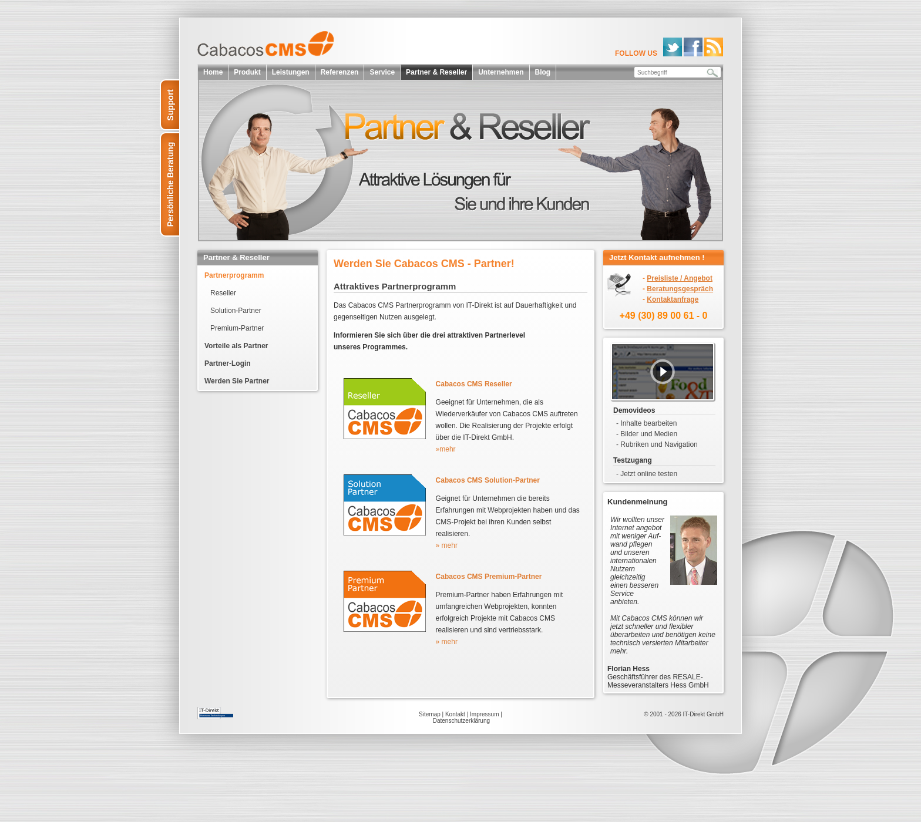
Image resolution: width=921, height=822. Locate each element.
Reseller (223, 293)
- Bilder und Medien (646, 434)
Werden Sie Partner (236, 381)
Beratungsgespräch (680, 289)
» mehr (447, 545)
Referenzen (340, 72)
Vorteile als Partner (236, 346)
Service (382, 72)
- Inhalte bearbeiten (646, 423)
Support (170, 105)
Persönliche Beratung (170, 184)
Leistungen (291, 72)
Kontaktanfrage (672, 299)
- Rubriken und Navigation (657, 444)
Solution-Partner (235, 310)
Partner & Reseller (436, 72)
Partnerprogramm (234, 275)
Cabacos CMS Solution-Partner (488, 480)
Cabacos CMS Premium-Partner (489, 576)
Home (213, 72)
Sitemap (430, 714)
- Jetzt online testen (646, 474)
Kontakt (455, 714)
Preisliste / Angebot (679, 278)
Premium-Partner (237, 328)
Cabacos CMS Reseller (474, 384)
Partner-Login (227, 363)
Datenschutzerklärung (461, 720)
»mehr (446, 449)
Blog (543, 72)
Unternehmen (500, 72)
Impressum (484, 714)
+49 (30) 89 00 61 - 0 (664, 316)
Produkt (247, 72)
